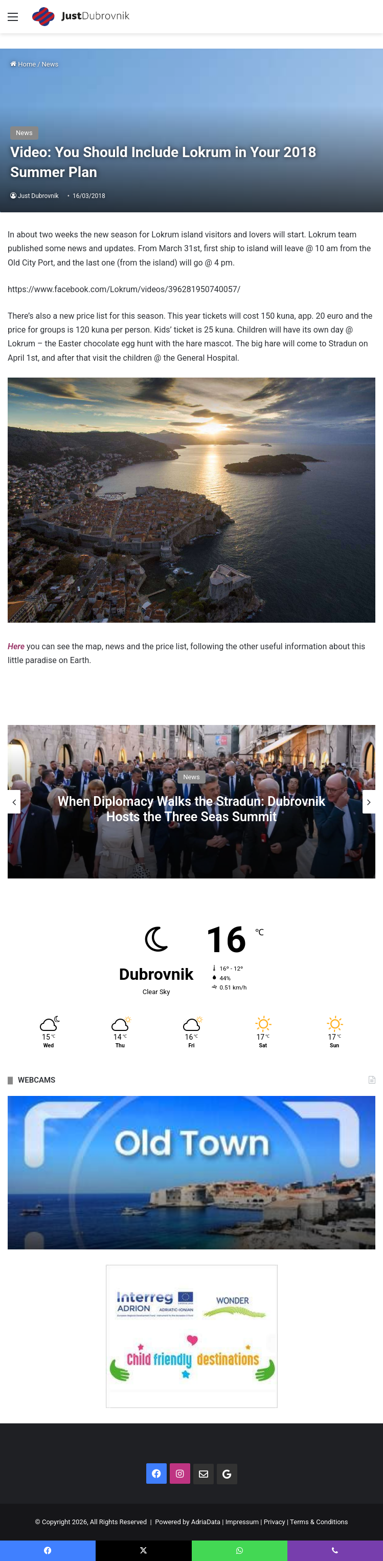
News (191, 777)
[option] (191, 801)
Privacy (274, 1522)
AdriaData (205, 1522)
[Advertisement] (191, 110)
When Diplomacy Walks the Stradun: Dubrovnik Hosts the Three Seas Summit (191, 809)
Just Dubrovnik (38, 196)
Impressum (242, 1522)
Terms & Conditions (319, 1522)
